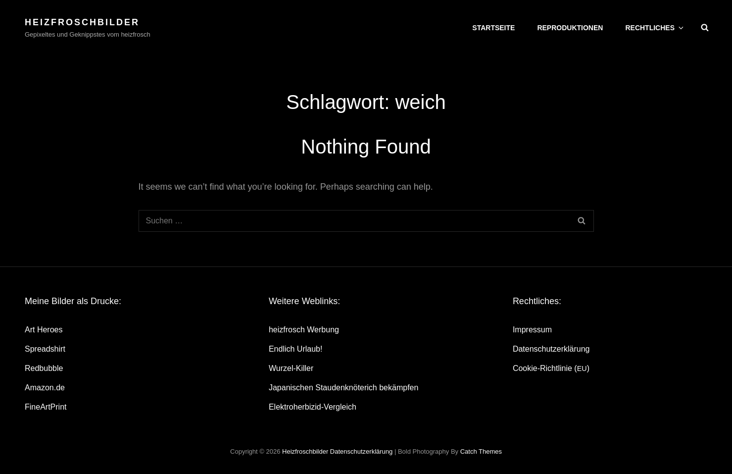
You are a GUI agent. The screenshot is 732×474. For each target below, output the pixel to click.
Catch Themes (481, 451)
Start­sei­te (493, 28)
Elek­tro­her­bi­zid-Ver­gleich (312, 407)
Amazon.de (45, 387)
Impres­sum (532, 329)
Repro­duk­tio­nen (570, 28)
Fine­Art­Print (45, 407)
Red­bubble (44, 368)
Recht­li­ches (655, 28)
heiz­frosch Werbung (304, 329)
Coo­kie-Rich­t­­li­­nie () (551, 368)
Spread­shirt (45, 349)
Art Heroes (43, 329)
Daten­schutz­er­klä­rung (551, 349)
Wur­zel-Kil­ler (291, 368)
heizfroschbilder (82, 22)
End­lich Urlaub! (296, 349)
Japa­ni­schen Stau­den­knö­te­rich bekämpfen (343, 387)
